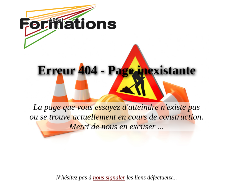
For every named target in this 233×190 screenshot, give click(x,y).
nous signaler (109, 177)
